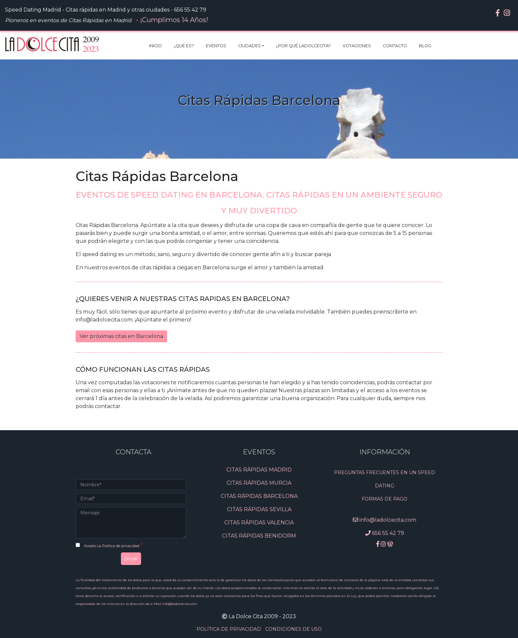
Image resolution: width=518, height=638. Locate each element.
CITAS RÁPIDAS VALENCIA (259, 522)
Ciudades (249, 45)
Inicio (155, 45)
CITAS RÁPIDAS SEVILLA (259, 509)
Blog (425, 45)
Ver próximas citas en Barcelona (121, 336)
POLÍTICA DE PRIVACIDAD (229, 629)
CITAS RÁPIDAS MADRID (259, 470)
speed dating (99, 254)
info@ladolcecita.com (104, 320)
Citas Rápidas (93, 225)
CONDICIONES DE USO (293, 629)
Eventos (216, 45)
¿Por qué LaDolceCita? (303, 45)
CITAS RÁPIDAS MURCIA (259, 483)
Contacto (395, 45)
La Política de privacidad (118, 546)
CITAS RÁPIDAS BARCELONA (259, 496)
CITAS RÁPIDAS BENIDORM (259, 536)
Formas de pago (384, 499)
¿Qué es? (184, 45)
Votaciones (357, 45)
